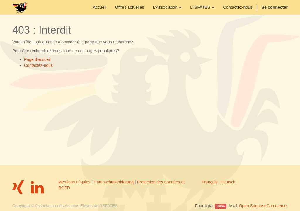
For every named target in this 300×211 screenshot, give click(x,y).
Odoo (221, 206)
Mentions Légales (74, 182)
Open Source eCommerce (263, 205)
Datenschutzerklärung (114, 182)
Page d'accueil (37, 59)
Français (210, 182)
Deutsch (227, 182)
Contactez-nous (38, 65)
